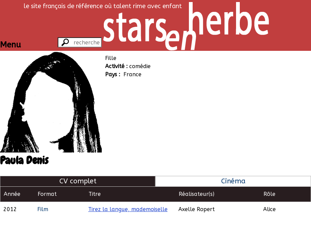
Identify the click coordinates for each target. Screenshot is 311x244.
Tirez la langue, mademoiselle (128, 209)
